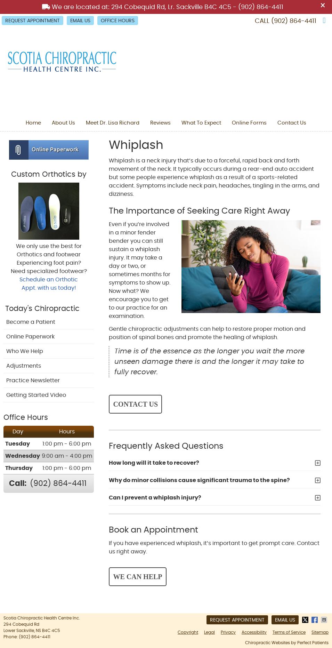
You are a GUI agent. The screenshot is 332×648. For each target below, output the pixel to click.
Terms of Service (289, 632)
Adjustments (23, 366)
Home (33, 123)
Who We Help (24, 351)
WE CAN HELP (137, 577)
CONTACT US (135, 404)
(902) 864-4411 (293, 21)
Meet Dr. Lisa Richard (112, 123)
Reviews (160, 123)
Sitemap (320, 632)
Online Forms (249, 123)
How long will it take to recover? (154, 463)
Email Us (80, 20)
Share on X (306, 620)
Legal (209, 632)
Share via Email (325, 620)
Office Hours (118, 20)
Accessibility (254, 632)
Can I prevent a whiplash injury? (155, 498)
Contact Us (291, 123)
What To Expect (201, 123)
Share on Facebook (315, 620)
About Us (63, 123)
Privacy (228, 632)
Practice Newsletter (33, 380)
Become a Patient (30, 322)
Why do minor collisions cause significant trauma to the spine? (199, 480)
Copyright (188, 632)
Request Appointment (32, 20)
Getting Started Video (36, 395)
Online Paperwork (30, 336)
